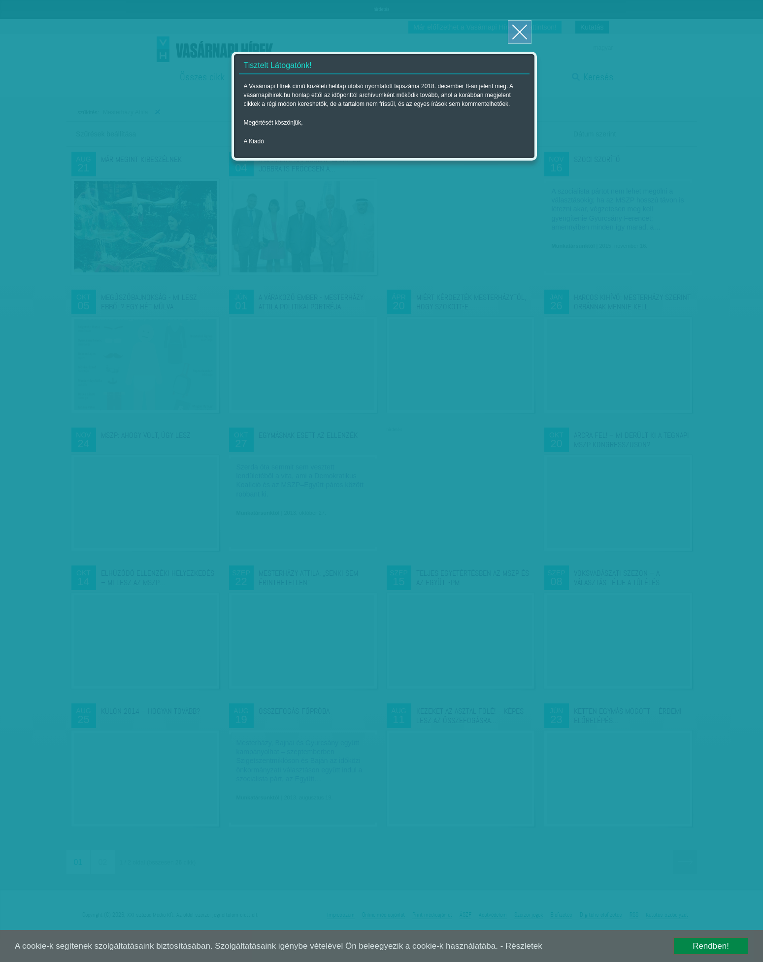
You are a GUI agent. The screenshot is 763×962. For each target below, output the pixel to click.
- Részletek (521, 946)
